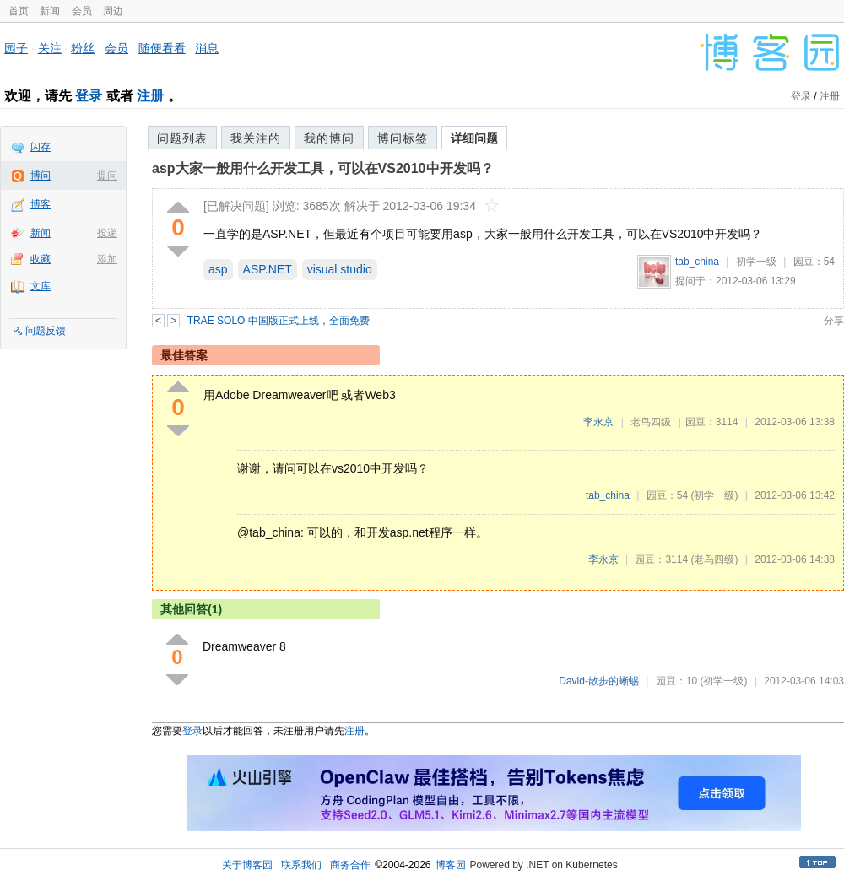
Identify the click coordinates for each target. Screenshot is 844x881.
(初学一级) (714, 495)
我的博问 (329, 138)
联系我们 (301, 865)
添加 (107, 259)
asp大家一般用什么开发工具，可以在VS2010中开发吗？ (323, 168)
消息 (207, 48)
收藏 (40, 259)
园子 (16, 48)
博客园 (451, 865)
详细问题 (474, 138)
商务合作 (350, 865)
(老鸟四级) (714, 559)
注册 (150, 96)
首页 (18, 11)
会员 (82, 11)
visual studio (339, 269)
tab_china (697, 262)
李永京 (598, 422)
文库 (40, 286)
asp (218, 269)
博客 (40, 204)
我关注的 (255, 138)
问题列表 (182, 138)
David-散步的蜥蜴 (599, 681)
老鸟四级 (650, 422)
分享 (834, 321)
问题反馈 (45, 331)
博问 (40, 175)
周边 (113, 11)
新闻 (50, 11)
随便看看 (162, 48)
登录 (88, 96)
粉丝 (83, 48)
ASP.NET (267, 269)
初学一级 (756, 262)
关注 (50, 48)
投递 (107, 233)
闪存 (40, 147)
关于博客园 (247, 865)
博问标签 (402, 138)
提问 (107, 175)
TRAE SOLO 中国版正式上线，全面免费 (278, 321)
